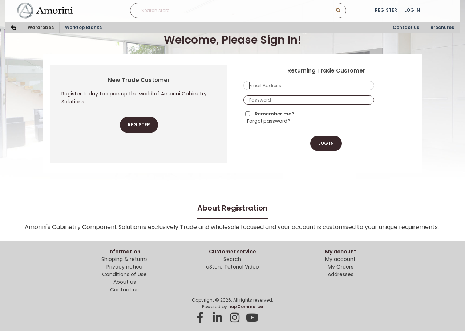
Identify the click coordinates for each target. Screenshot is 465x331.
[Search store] (223, 10)
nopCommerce (245, 306)
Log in (412, 10)
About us (124, 282)
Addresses (340, 274)
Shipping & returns (124, 259)
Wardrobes (41, 27)
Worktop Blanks (83, 27)
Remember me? (274, 113)
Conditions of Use (124, 274)
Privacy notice (124, 266)
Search (232, 259)
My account (340, 259)
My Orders (340, 266)
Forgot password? (268, 121)
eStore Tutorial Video (232, 266)
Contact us (406, 27)
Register (386, 10)
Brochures (442, 27)
